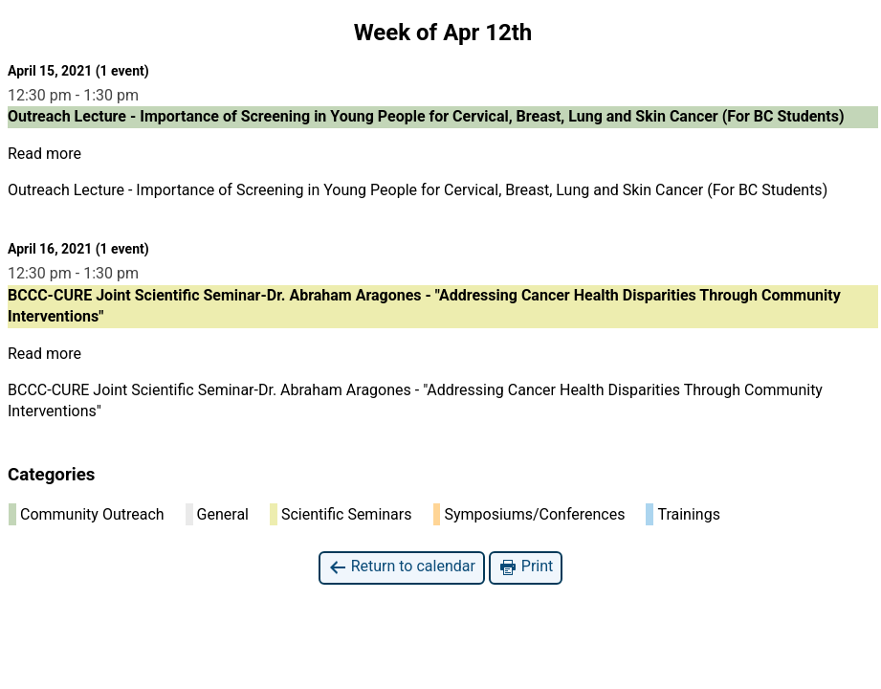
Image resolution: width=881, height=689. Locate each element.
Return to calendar (401, 567)
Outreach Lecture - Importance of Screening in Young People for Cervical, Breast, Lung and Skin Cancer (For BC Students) (417, 190)
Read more (44, 153)
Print (525, 567)
